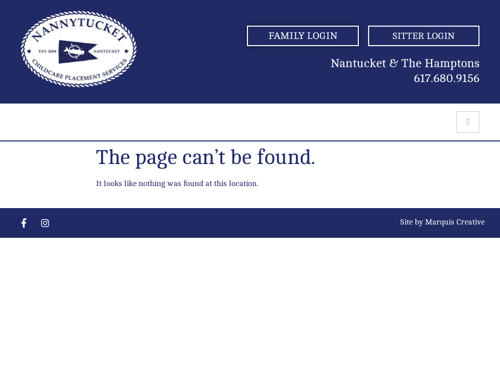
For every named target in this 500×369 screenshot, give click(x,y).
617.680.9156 (446, 78)
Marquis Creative (455, 222)
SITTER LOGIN (423, 36)
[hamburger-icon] (467, 122)
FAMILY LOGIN (302, 36)
